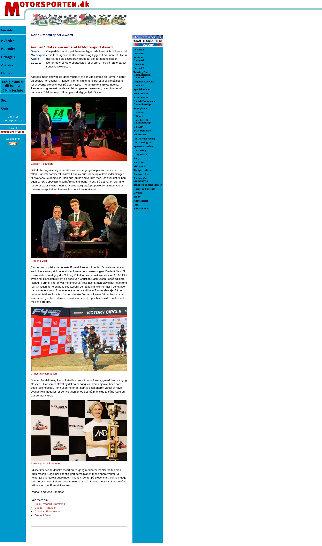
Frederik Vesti (42, 515)
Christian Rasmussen (47, 511)
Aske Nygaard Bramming (49, 503)
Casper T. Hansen (45, 507)
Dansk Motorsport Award (52, 35)
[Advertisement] (184, 74)
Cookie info (13, 138)
